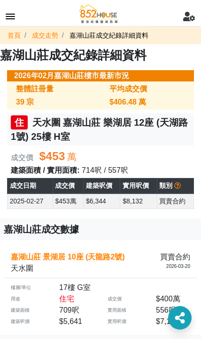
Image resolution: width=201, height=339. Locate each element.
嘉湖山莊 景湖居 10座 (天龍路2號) (68, 257)
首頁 (14, 35)
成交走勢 (45, 35)
